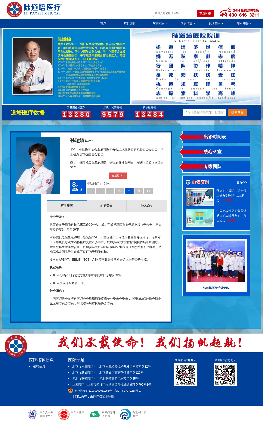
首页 (103, 23)
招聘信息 (39, 366)
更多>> (242, 182)
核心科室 (213, 151)
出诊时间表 (215, 136)
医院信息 (188, 23)
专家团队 (159, 23)
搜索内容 (237, 112)
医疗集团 (131, 23)
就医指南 (216, 23)
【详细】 (228, 200)
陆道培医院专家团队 (216, 288)
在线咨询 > (118, 175)
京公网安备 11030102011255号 (93, 390)
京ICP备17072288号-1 (127, 390)
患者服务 (244, 23)
